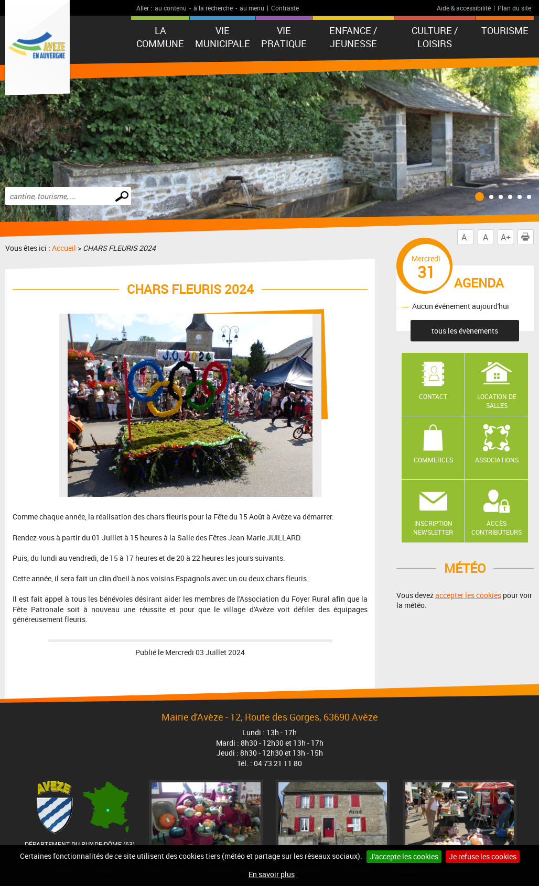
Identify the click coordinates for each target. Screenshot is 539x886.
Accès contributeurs (496, 527)
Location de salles (496, 400)
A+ (506, 237)
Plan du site (514, 8)
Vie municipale (222, 37)
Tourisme (505, 30)
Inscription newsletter (433, 527)
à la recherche (213, 8)
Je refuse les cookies (482, 856)
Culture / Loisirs (435, 37)
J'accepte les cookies (404, 856)
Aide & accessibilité (464, 8)
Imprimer (527, 237)
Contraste (285, 8)
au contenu (171, 8)
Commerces (433, 460)
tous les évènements (465, 331)
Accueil (64, 248)
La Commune (160, 37)
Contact (433, 396)
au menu (252, 8)
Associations (497, 460)
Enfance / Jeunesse (353, 37)
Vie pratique (284, 37)
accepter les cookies (468, 595)
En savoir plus (272, 874)
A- (465, 237)
